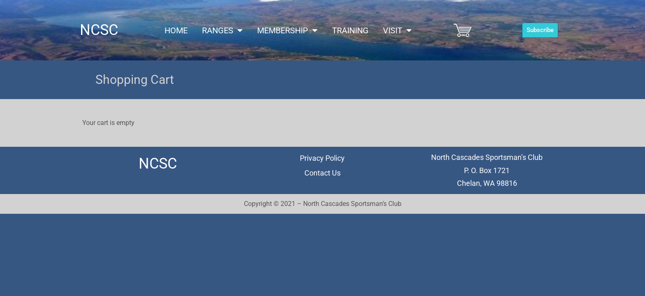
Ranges (222, 30)
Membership (287, 30)
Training (350, 30)
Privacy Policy (322, 158)
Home (176, 30)
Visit (397, 30)
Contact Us (322, 173)
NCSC (99, 30)
